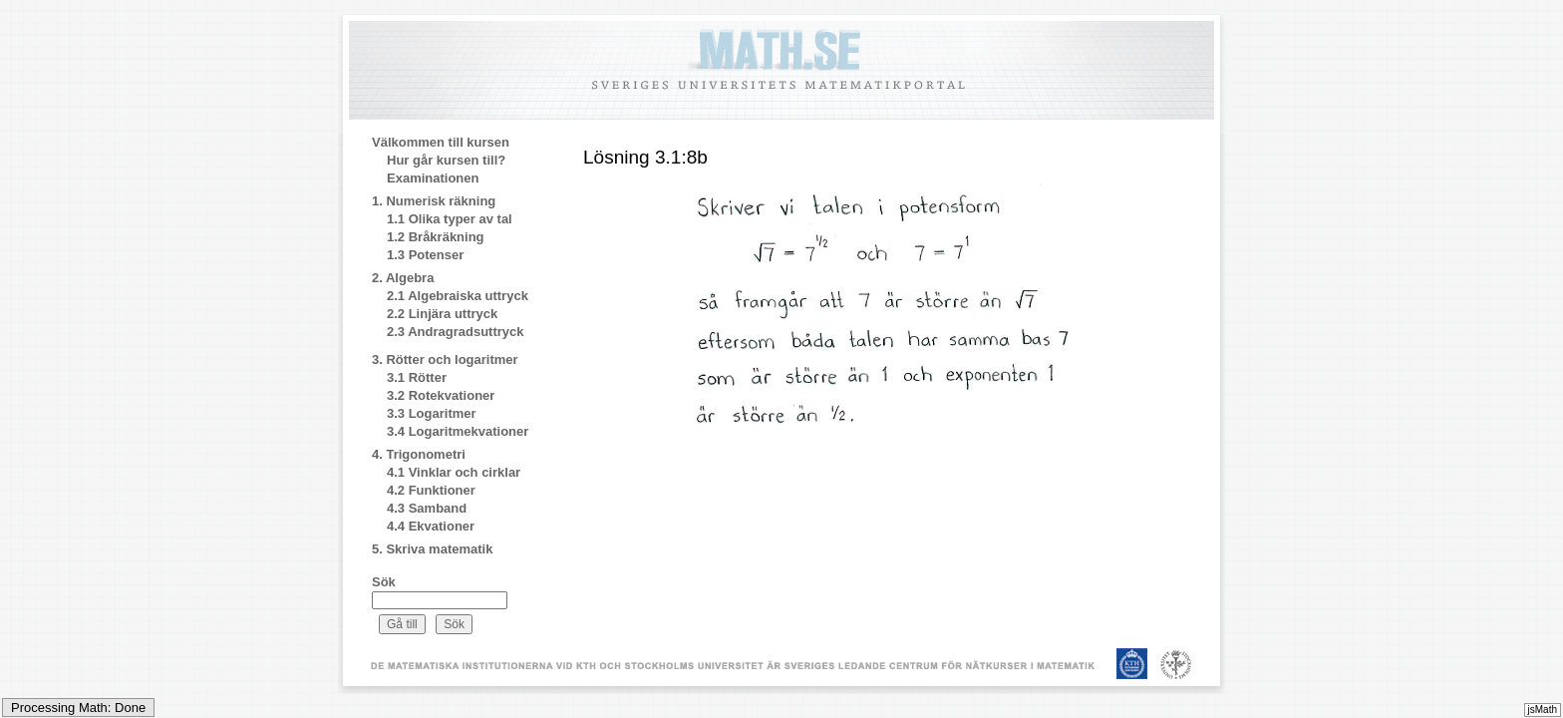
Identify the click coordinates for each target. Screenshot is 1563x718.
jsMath (1542, 709)
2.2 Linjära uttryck (442, 313)
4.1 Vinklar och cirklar (453, 472)
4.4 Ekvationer (430, 526)
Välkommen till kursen (440, 142)
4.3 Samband (427, 508)
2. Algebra (403, 277)
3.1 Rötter (417, 377)
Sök (384, 581)
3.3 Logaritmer (431, 413)
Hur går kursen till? (446, 160)
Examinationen (432, 178)
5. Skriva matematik (432, 548)
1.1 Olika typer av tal (449, 218)
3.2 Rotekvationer (440, 395)
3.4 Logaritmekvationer (457, 431)
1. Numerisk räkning (433, 200)
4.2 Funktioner (431, 490)
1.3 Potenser (425, 254)
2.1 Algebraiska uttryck (457, 295)
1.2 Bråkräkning (435, 236)
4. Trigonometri (419, 454)
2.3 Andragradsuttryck (455, 331)
